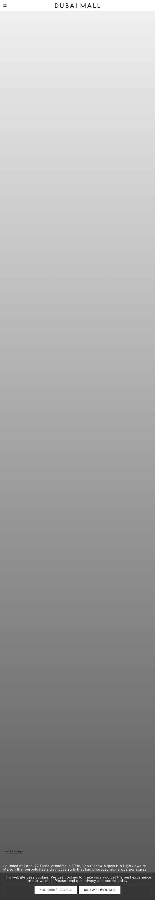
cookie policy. (116, 881)
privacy (89, 881)
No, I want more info (99, 890)
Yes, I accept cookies (56, 890)
